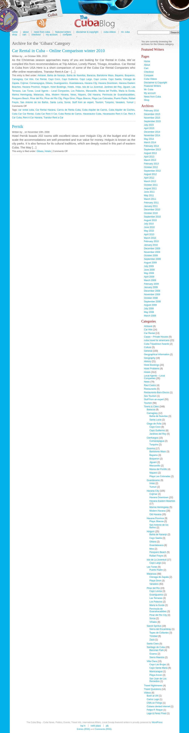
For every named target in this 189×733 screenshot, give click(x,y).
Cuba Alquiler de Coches (122, 110)
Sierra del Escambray (160, 629)
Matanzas (39, 94)
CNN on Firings (154, 703)
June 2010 (149, 227)
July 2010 (149, 223)
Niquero (82, 94)
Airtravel (41, 75)
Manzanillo (91, 91)
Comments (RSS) (103, 729)
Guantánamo (153, 480)
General (148, 351)
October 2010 (151, 213)
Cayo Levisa (100, 79)
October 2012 (151, 167)
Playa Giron (69, 98)
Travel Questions (152, 689)
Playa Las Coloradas (102, 98)
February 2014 (151, 146)
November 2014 (152, 135)
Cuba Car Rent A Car (46, 114)
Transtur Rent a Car (54, 117)
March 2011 (150, 199)
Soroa (67, 102)
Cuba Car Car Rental (23, 114)
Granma (151, 448)
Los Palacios (77, 91)
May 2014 (149, 139)
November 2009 (152, 252)
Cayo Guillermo (70, 79)
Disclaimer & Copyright (87, 32)
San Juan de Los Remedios (157, 680)
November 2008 (152, 294)
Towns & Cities (151, 406)
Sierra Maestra (156, 657)
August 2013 (150, 153)
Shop (14, 34)
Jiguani (126, 87)
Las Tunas (27, 91)
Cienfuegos (152, 437)
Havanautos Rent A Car (115, 114)
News (73, 94)
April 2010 (149, 234)
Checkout (36, 34)
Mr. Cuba (125, 32)
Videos (147, 692)
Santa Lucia (56, 102)
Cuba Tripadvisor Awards (156, 344)
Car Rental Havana (45, 110)
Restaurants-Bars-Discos (156, 392)
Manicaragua (155, 671)
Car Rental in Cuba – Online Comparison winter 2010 (58, 50)
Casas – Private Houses (156, 336)
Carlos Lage (153, 699)
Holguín (45, 87)
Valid (96, 726)
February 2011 (151, 202)
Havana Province (31, 87)
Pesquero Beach (20, 98)
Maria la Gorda (127, 91)
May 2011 (149, 195)
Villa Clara (152, 661)
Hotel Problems (151, 368)
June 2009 (149, 269)
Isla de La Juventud (92, 87)
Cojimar (24, 83)
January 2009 (151, 287)
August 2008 (150, 305)
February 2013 (151, 163)
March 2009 (150, 280)
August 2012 (150, 174)
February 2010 (151, 241)
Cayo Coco (54, 79)
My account (51, 34)
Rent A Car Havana (32, 117)
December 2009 (152, 248)
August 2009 (150, 262)
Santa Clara (153, 643)
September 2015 (152, 121)
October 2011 (151, 185)
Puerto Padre (120, 98)
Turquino (109, 102)
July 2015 (149, 125)
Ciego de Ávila (154, 423)
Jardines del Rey (112, 87)
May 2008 (149, 312)
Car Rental (41, 79)
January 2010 (151, 245)
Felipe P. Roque (155, 710)
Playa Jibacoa (83, 98)
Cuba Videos (110, 32)
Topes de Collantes (159, 632)
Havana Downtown (108, 83)
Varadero (120, 102)
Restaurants (150, 389)
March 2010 (150, 238)
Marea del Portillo (108, 91)
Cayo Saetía (114, 79)
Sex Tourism (150, 396)
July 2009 (149, 266)
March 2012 (150, 181)
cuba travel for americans (156, 340)
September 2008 (152, 301)
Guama (153, 653)
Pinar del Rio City (53, 98)
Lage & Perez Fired (156, 713)
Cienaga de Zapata (159, 577)
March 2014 (150, 142)
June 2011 (149, 192)
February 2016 (151, 110)
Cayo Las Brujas (157, 664)
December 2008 (152, 291)
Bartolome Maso (105, 75)
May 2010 (149, 231)
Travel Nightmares (153, 685)
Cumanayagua (36, 83)
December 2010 (152, 209)
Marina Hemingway (22, 94)
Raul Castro (150, 385)
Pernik (17, 126)
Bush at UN (152, 695)
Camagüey (17, 79)
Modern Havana (60, 94)
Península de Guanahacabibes (118, 94)
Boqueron (130, 75)
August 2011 (150, 188)
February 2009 (151, 284)
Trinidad (153, 636)
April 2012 (149, 177)
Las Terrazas (155, 598)
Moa (47, 94)
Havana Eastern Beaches (162, 501)
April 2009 (149, 276)
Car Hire (28, 79)
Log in (82, 726)
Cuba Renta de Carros (70, 114)
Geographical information (156, 354)
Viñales (153, 622)
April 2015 (149, 128)
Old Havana (94, 94)
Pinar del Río (36, 98)
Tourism (99, 102)
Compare (67, 34)
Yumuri (129, 102)
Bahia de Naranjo (56, 75)
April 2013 (149, 156)
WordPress (157, 722)
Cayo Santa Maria (158, 668)
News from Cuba (152, 96)
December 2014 (152, 132)
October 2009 (151, 255)
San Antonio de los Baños (34, 102)
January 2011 (151, 206)
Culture (147, 347)
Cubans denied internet (158, 706)
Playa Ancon (155, 675)
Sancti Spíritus (154, 626)
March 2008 (150, 315)
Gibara (49, 83)
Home (147, 61)
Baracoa (91, 75)
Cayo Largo (86, 79)
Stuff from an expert (83, 102)
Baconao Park (156, 650)
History (147, 361)
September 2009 (152, 259)
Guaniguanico (61, 83)
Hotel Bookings (58, 87)
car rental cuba (26, 110)
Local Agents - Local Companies (52, 91)
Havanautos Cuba (92, 114)
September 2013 (152, 149)
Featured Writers (152, 86)
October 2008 (151, 298)
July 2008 (149, 308)
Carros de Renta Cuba (68, 110)
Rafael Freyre (156, 555)
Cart (24, 34)
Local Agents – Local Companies (154, 377)
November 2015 (152, 117)
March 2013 (150, 160)
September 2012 (152, 171)
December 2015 (152, 114)
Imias (78, 87)
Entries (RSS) (83, 729)
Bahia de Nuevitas (76, 75)
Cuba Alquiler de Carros (94, 110)
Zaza (152, 639)
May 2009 (149, 273)
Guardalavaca (76, 83)
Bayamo (119, 75)
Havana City (91, 83)
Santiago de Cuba (156, 647)
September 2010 (152, 216)
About (147, 65)
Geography (149, 358)
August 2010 (150, 220)
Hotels (70, 87)
